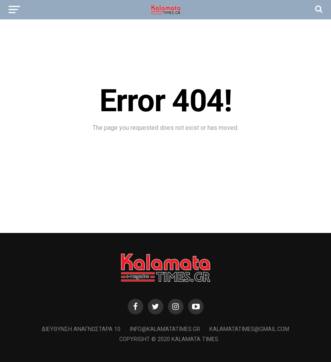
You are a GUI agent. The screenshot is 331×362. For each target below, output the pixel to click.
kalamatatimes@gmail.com (249, 329)
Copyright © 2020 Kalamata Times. (169, 339)
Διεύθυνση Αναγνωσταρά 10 (81, 329)
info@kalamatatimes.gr (165, 329)
